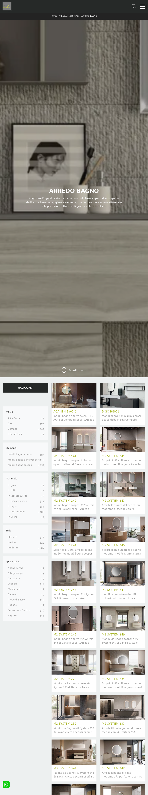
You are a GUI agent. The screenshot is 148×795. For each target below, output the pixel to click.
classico (12, 537)
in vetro (12, 516)
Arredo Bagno (89, 16)
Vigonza (12, 615)
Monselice (14, 589)
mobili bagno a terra (20, 454)
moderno (13, 547)
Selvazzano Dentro (19, 610)
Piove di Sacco (16, 599)
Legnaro (12, 583)
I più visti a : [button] (13, 561)
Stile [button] (8, 530)
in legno (12, 506)
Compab (12, 428)
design (12, 542)
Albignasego (15, 573)
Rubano (12, 604)
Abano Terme (15, 567)
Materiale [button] (11, 478)
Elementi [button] (11, 447)
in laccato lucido (17, 495)
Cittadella (14, 578)
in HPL (11, 490)
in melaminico (16, 511)
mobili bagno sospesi (20, 464)
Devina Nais (15, 434)
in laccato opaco (17, 501)
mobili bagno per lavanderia (24, 459)
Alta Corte (14, 418)
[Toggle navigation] (142, 6)
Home (54, 16)
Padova (12, 594)
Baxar (11, 423)
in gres (12, 485)
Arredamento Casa (69, 16)
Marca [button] (9, 411)
